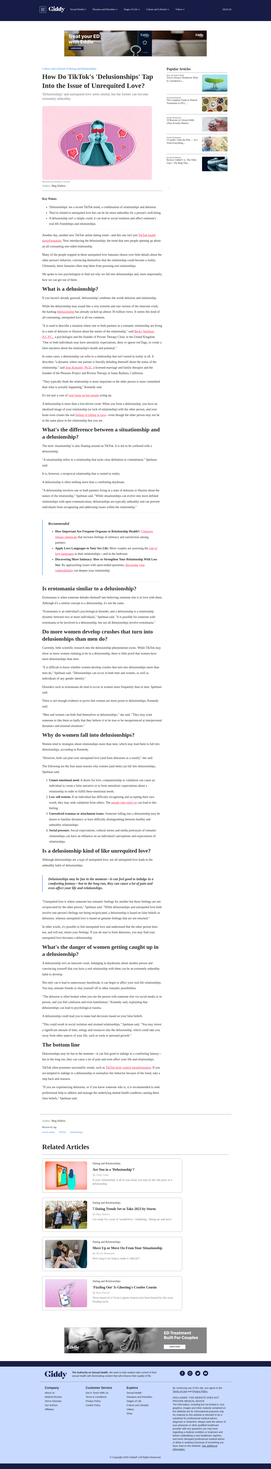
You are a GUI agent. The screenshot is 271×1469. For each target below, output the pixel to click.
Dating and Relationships (82, 68)
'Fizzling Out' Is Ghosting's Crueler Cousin (125, 1287)
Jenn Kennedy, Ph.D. (79, 367)
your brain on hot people (83, 395)
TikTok (62, 1132)
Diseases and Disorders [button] (103, 9)
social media (48, 1132)
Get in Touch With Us (97, 1392)
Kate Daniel (103, 1292)
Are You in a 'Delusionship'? (113, 1169)
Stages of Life (134, 1401)
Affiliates (49, 1409)
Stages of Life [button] (131, 9)
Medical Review (53, 1397)
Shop (129, 1413)
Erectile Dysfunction (174, 98)
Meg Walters (59, 185)
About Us (50, 1392)
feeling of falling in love (90, 415)
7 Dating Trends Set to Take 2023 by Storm (124, 1209)
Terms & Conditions (96, 1397)
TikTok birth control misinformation (128, 1067)
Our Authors (51, 1405)
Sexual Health (134, 1392)
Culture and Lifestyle (54, 68)
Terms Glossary (53, 1401)
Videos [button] (178, 9)
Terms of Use (180, 1391)
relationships (76, 1132)
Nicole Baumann (105, 1253)
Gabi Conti (102, 1174)
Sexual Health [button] (77, 9)
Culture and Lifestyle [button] (156, 9)
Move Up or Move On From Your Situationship (127, 1248)
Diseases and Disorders (139, 1397)
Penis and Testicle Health (175, 75)
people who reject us (124, 802)
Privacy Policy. (200, 1391)
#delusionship (65, 311)
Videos (130, 1409)
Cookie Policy (93, 1405)
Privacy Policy (93, 1401)
